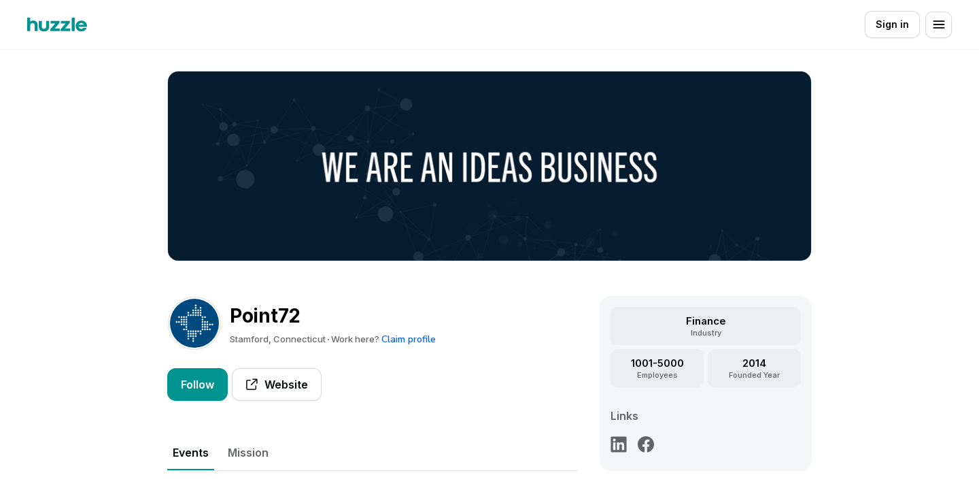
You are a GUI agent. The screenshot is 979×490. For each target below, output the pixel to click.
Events (191, 452)
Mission (248, 452)
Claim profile (408, 339)
